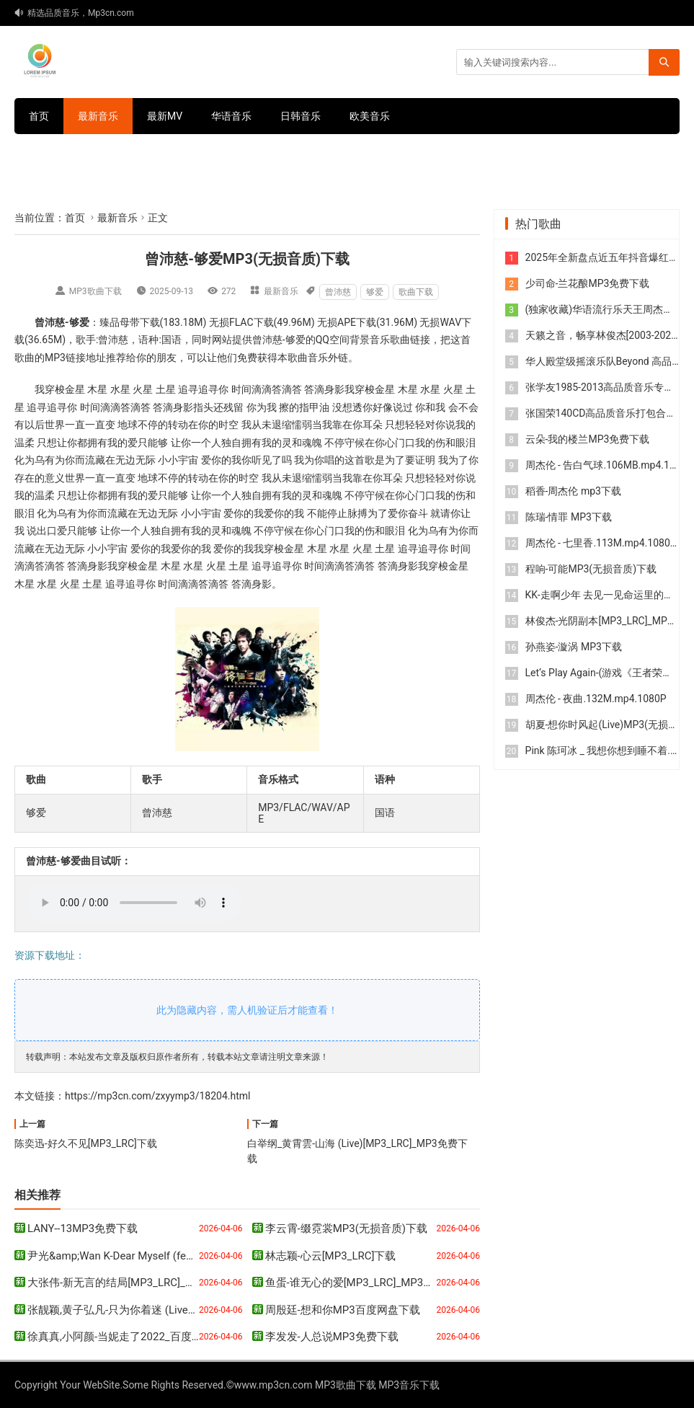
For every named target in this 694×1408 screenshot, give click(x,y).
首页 (39, 116)
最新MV (164, 116)
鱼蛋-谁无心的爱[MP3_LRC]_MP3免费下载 (366, 1282)
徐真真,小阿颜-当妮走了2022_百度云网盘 (125, 1336)
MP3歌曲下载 (95, 291)
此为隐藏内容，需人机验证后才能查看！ (247, 1010)
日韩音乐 (300, 116)
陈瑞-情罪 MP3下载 (568, 517)
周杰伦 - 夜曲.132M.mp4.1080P (596, 698)
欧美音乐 (370, 116)
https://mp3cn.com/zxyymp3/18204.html (157, 1096)
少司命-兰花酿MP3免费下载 (587, 283)
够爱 (374, 292)
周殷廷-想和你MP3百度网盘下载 (342, 1309)
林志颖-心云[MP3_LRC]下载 (330, 1255)
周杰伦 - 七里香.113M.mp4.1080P (601, 543)
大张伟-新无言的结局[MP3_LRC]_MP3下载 (128, 1282)
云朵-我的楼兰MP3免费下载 (587, 439)
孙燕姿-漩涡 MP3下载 (573, 646)
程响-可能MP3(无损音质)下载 (591, 569)
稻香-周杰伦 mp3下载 (573, 491)
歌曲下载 (416, 292)
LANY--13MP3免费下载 (82, 1228)
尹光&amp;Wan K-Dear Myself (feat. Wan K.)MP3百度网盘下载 (176, 1255)
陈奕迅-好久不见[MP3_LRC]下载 (85, 1143)
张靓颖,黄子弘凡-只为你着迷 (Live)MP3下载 (131, 1309)
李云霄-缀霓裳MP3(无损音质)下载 (346, 1228)
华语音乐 (231, 116)
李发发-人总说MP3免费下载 (332, 1336)
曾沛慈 (338, 292)
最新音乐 (98, 116)
